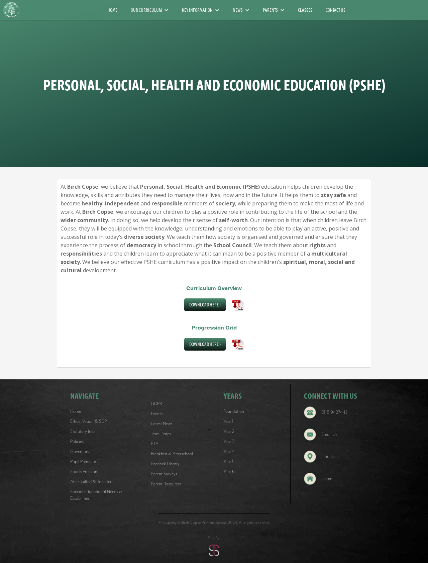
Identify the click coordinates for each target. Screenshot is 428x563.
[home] (14, 10)
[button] (149, 10)
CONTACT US (335, 10)
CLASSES (305, 10)
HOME (112, 10)
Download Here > (205, 304)
